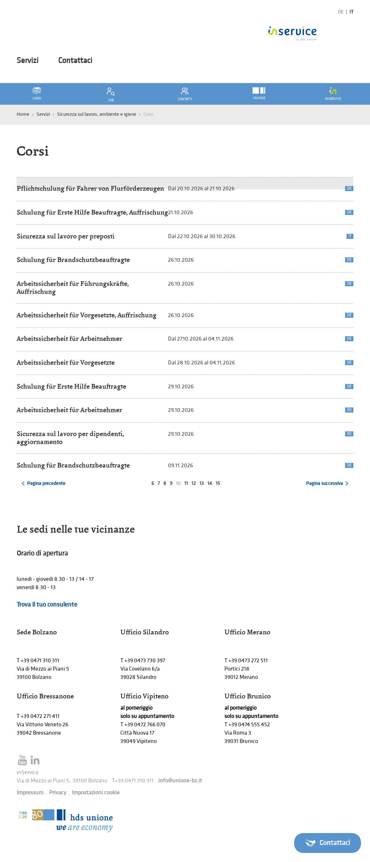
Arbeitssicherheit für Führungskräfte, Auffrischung (73, 287)
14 (209, 483)
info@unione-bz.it (180, 780)
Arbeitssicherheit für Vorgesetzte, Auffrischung (86, 315)
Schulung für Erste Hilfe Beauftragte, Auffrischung (92, 212)
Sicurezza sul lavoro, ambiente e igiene (96, 114)
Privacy (57, 792)
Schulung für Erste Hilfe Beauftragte (71, 386)
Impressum (30, 792)
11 (186, 483)
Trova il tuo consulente (47, 604)
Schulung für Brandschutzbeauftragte (73, 259)
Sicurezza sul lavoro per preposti (66, 236)
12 (194, 483)
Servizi (27, 61)
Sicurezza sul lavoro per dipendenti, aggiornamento (70, 438)
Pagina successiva (324, 483)
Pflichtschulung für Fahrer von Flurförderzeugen (90, 188)
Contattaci (75, 61)
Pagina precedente (46, 483)
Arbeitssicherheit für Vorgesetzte (66, 362)
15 (218, 483)
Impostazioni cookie (96, 792)
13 (201, 483)
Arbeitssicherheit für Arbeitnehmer (69, 338)
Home (23, 114)
